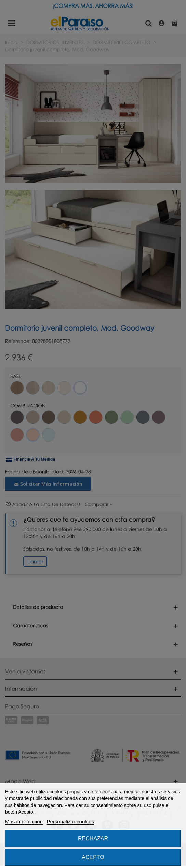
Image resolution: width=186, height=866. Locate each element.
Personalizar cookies (70, 821)
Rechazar (93, 838)
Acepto (93, 857)
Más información (24, 821)
